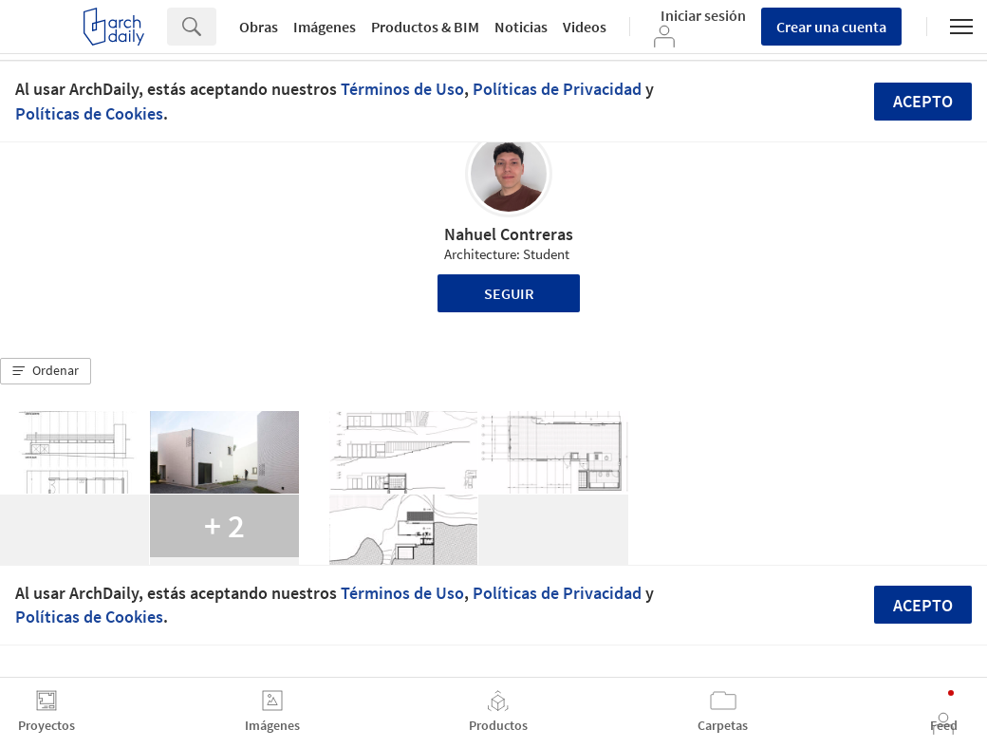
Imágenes (324, 26)
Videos (584, 26)
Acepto (923, 101)
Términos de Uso (402, 89)
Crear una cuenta (831, 26)
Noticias (521, 26)
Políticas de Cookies (89, 113)
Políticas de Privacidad (557, 89)
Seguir (509, 293)
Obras (258, 26)
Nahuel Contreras (508, 234)
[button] (45, 371)
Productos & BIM (425, 26)
